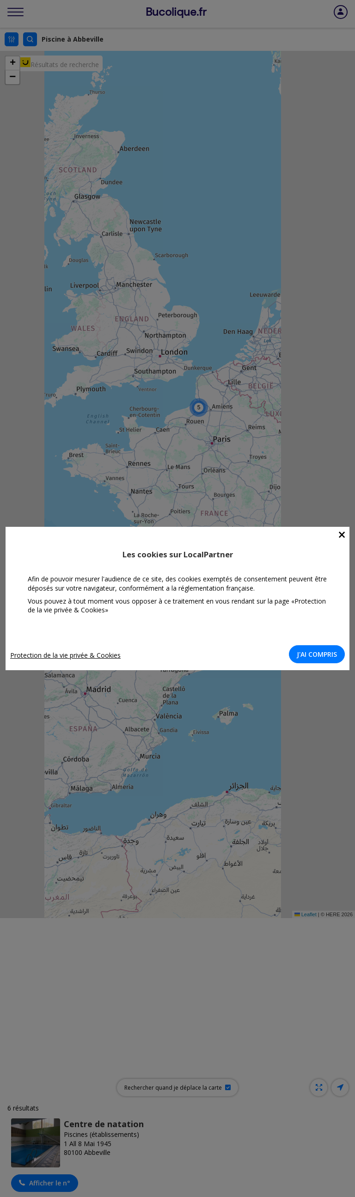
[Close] (342, 535)
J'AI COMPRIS (317, 654)
